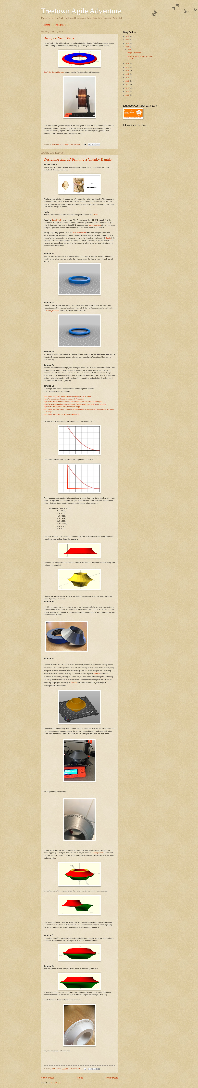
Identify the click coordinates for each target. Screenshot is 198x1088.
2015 (128, 74)
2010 (128, 92)
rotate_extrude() (52, 311)
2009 (128, 95)
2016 (128, 71)
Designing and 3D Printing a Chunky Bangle (78, 159)
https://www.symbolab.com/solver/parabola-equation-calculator (67, 396)
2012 (128, 85)
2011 (128, 88)
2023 (128, 40)
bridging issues (97, 853)
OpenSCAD (56, 220)
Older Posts (112, 1077)
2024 (128, 36)
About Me (60, 24)
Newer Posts (47, 1077)
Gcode (108, 238)
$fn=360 (97, 674)
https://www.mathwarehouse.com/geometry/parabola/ (64, 399)
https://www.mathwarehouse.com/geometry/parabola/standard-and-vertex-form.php (75, 404)
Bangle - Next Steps (59, 38)
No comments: (75, 144)
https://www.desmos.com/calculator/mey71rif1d (61, 414)
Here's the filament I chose (54, 72)
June (129, 50)
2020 (128, 43)
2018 (128, 64)
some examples (95, 225)
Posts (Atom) (55, 1083)
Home (47, 24)
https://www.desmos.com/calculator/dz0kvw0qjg (62, 407)
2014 (128, 78)
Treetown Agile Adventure (81, 11)
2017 (128, 67)
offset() (74, 683)
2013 (128, 81)
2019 (128, 47)
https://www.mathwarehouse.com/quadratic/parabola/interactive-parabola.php (73, 402)
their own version (79, 233)
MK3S (95, 215)
